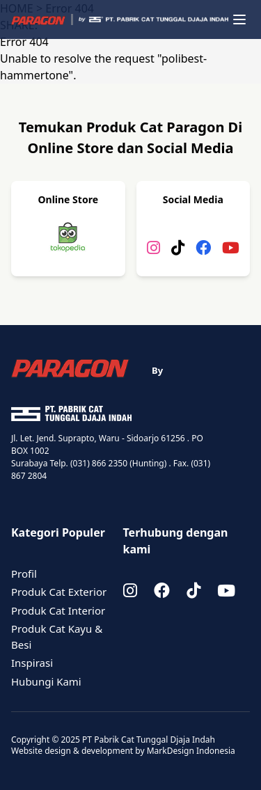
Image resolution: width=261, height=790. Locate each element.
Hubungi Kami (46, 681)
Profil (24, 573)
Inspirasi (32, 663)
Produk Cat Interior (58, 610)
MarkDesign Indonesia (191, 751)
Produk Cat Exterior (58, 592)
